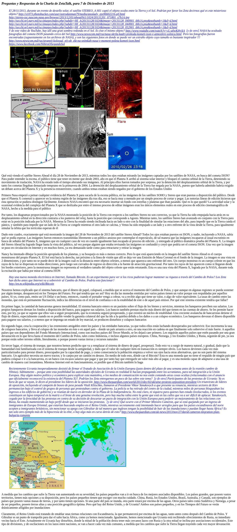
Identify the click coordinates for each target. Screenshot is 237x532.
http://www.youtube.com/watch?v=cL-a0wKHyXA (155, 30)
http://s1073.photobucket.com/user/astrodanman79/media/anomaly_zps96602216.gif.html (72, 14)
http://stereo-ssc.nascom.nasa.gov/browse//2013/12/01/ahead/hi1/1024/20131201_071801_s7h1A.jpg (69, 17)
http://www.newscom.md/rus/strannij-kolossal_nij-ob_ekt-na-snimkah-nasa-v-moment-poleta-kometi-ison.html (74, 40)
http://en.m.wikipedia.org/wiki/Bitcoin (31, 283)
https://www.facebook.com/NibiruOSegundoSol (37, 44)
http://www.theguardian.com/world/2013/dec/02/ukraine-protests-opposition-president (144, 381)
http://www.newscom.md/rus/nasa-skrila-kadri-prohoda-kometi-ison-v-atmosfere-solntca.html (126, 34)
